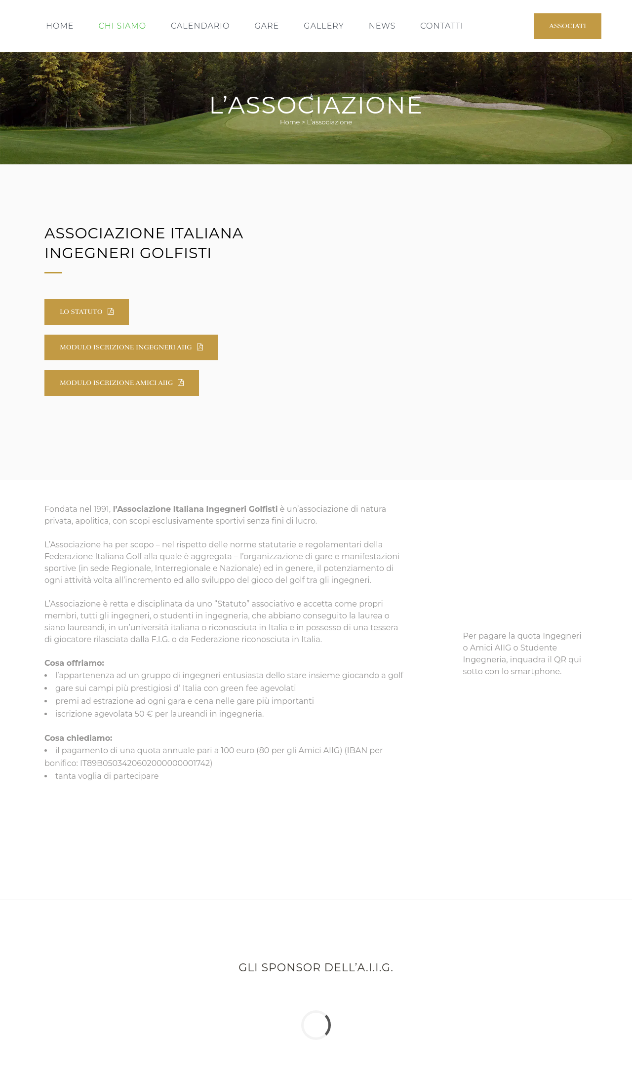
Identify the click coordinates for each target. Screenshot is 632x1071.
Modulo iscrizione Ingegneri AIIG (131, 347)
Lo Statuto (87, 311)
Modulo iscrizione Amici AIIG (122, 383)
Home (290, 122)
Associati (567, 26)
